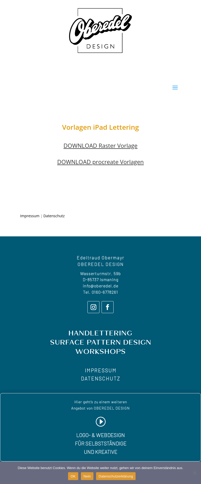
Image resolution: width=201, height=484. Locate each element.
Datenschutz (54, 215)
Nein (87, 476)
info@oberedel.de (100, 285)
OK (73, 476)
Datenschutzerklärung (116, 476)
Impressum (30, 215)
